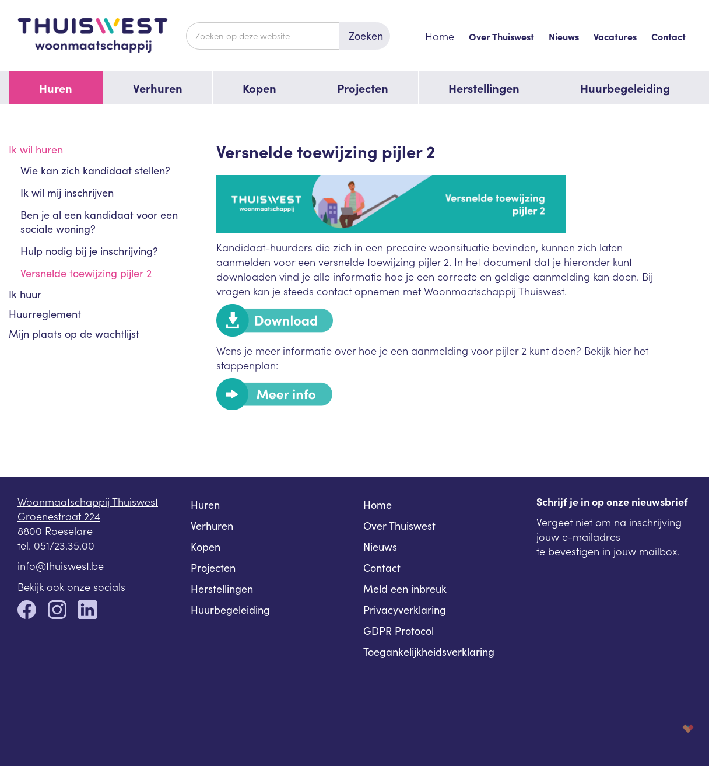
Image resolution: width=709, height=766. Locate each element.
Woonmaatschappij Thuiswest (87, 501)
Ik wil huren (36, 149)
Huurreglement (45, 314)
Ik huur (25, 294)
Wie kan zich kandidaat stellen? (95, 170)
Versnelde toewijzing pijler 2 (86, 273)
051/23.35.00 (64, 545)
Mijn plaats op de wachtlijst (74, 334)
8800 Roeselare (55, 530)
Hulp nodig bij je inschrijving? (89, 251)
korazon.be (669, 728)
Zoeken (366, 36)
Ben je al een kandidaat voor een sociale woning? (99, 222)
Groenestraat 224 (58, 516)
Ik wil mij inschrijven (67, 193)
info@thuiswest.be (60, 565)
